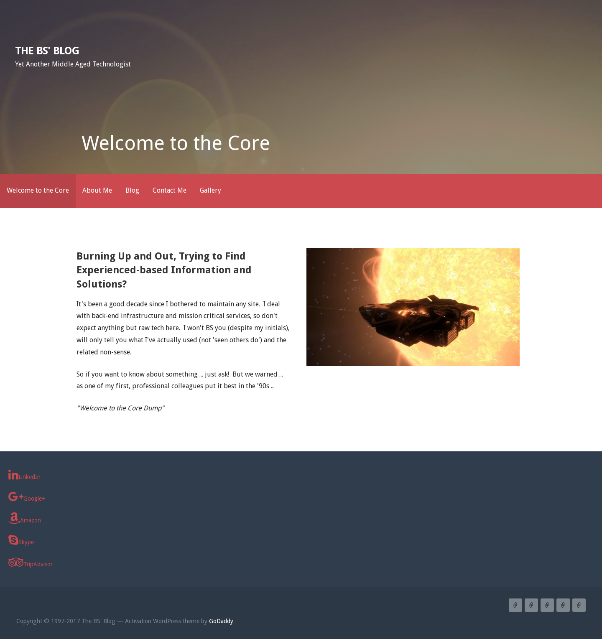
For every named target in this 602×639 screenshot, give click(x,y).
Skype (21, 540)
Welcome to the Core (38, 190)
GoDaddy (221, 621)
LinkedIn (24, 475)
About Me (97, 190)
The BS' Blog (47, 50)
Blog (132, 190)
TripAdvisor (30, 562)
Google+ (26, 496)
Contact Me (169, 190)
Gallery (210, 190)
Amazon (24, 518)
